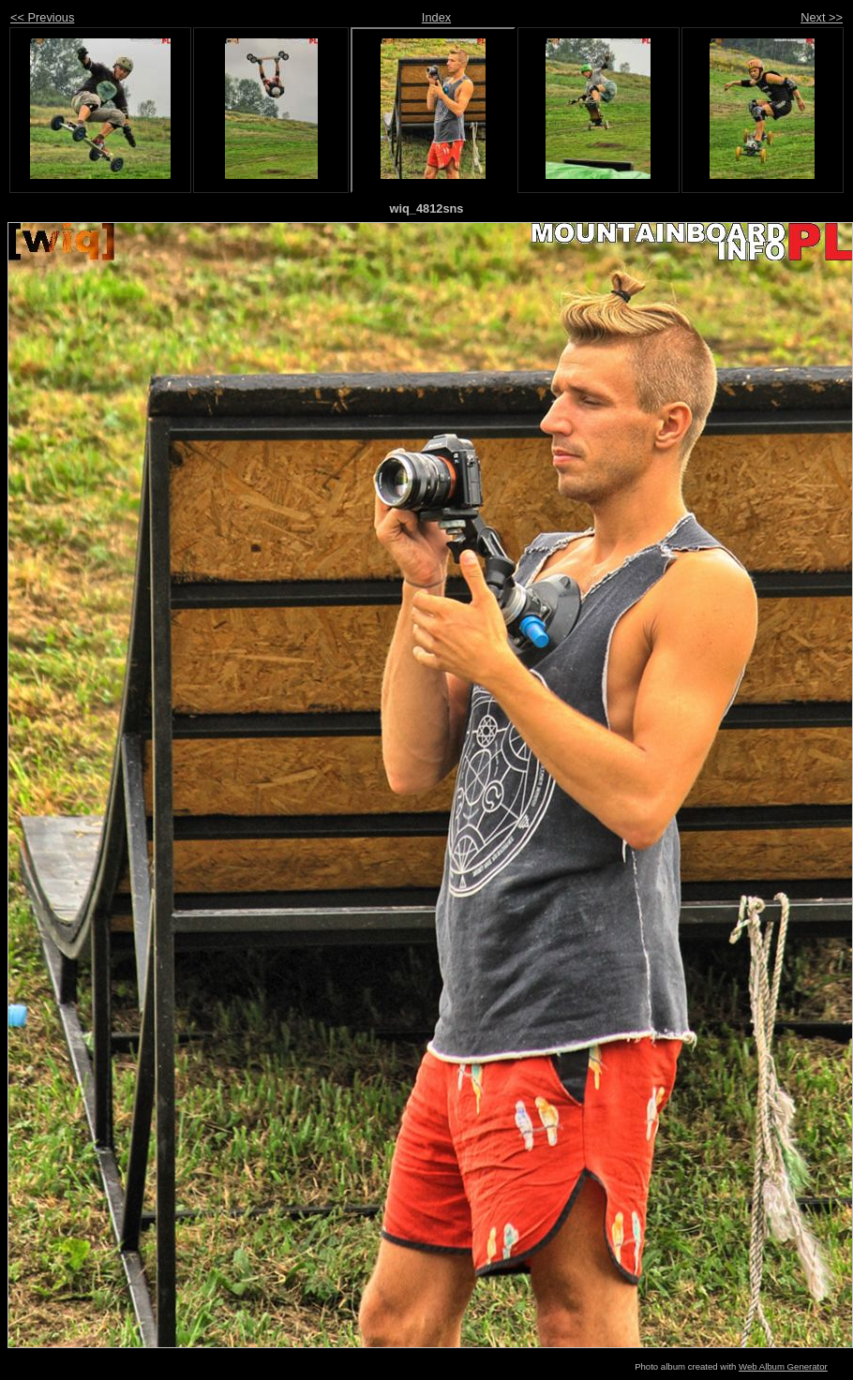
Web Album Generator (783, 1366)
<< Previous (42, 17)
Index (436, 17)
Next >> (822, 17)
